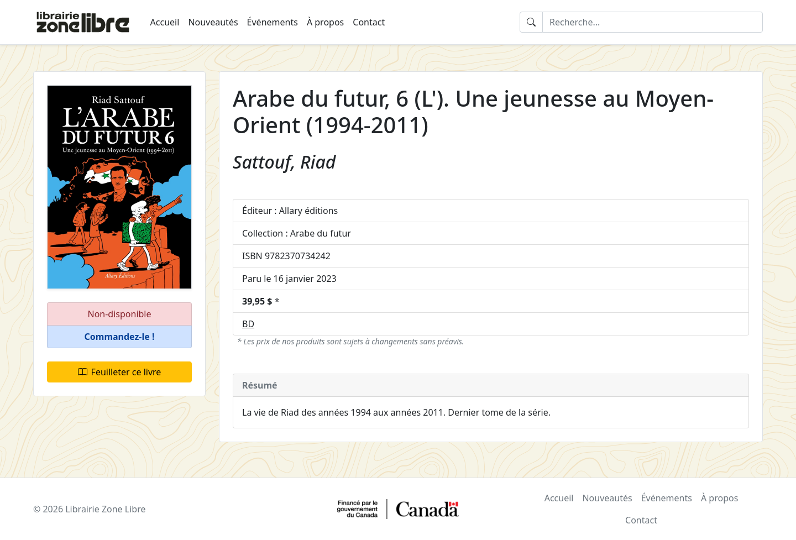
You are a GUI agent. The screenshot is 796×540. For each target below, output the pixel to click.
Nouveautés (213, 22)
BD (248, 324)
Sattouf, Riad (284, 162)
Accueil (165, 22)
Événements (272, 22)
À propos (325, 22)
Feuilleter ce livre (119, 372)
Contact (369, 22)
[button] (119, 337)
